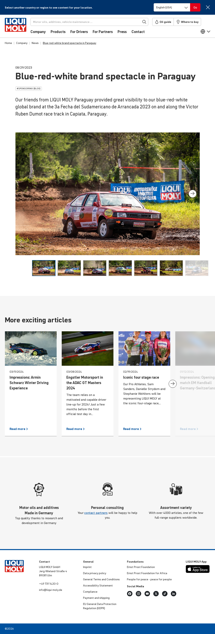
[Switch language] (172, 7)
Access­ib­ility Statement (98, 585)
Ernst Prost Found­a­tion (141, 567)
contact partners (96, 513)
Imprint (87, 567)
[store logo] (17, 27)
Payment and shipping (96, 598)
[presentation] (192, 194)
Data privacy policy (94, 573)
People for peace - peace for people (149, 579)
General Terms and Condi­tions (101, 579)
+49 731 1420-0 (48, 584)
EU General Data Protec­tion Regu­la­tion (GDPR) (99, 606)
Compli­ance (90, 592)
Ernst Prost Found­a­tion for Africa (147, 573)
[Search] (91, 22)
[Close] (207, 7)
